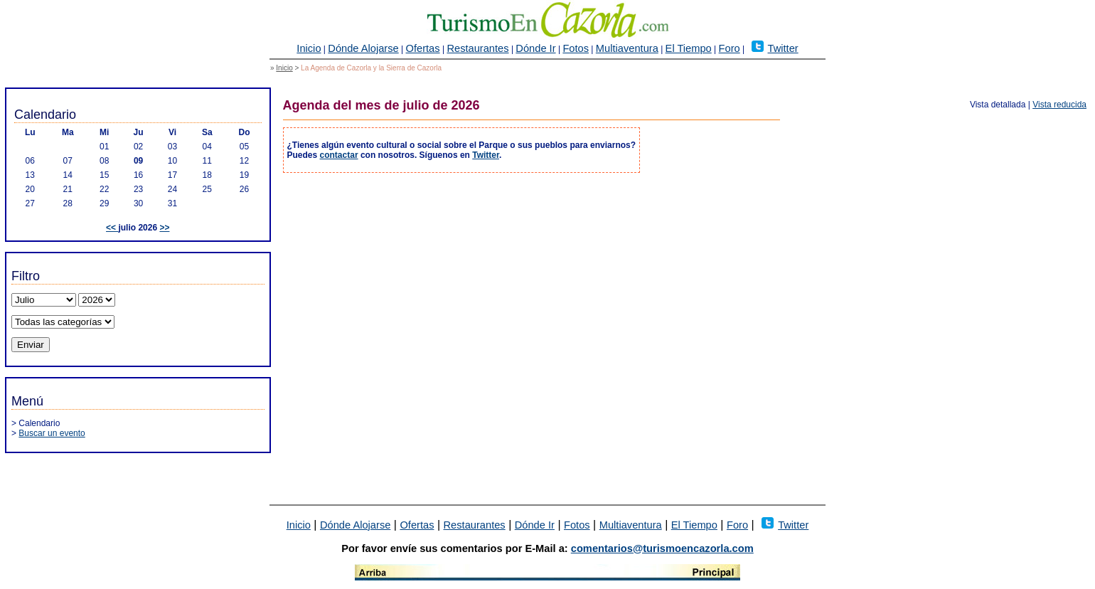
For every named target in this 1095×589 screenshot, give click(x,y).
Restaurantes (477, 48)
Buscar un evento (51, 433)
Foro (729, 48)
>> (164, 228)
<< (112, 228)
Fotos (575, 48)
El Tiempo (689, 48)
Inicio (309, 48)
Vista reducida (1059, 105)
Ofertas (423, 48)
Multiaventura (627, 48)
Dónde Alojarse (363, 48)
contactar (339, 155)
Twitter (783, 48)
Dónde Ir (535, 48)
